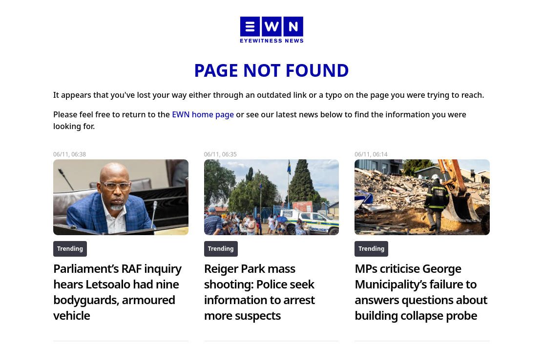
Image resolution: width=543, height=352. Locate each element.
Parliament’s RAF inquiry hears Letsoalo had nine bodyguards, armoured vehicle (117, 291)
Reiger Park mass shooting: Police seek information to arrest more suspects (259, 291)
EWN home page (203, 114)
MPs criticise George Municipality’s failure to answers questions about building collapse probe (421, 291)
